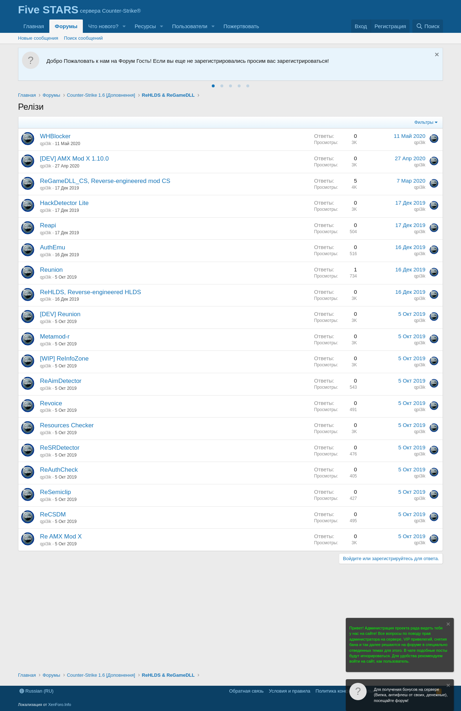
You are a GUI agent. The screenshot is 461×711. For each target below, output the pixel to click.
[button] (124, 26)
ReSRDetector (60, 447)
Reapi (48, 225)
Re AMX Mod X (61, 536)
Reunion (51, 269)
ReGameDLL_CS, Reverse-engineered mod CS (105, 181)
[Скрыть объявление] (436, 55)
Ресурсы (145, 26)
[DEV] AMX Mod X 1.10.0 (74, 158)
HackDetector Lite (64, 203)
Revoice (51, 403)
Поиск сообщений (83, 38)
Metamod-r (55, 336)
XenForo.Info (59, 704)
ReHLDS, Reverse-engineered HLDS (90, 292)
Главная (33, 26)
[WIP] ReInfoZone (64, 358)
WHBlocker (55, 136)
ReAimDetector (60, 381)
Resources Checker (67, 425)
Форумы (66, 26)
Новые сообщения (38, 38)
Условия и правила (289, 691)
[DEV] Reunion (60, 314)
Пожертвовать (241, 26)
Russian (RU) (36, 691)
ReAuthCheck (59, 469)
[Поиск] (427, 26)
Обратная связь (246, 691)
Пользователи (189, 26)
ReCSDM (53, 514)
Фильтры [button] (423, 122)
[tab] (213, 85)
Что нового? (103, 26)
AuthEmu (52, 247)
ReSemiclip (55, 492)
